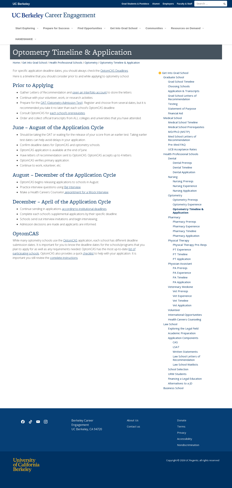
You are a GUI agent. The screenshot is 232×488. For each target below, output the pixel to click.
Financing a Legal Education (185, 378)
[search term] (210, 4)
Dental (172, 158)
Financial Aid (175, 113)
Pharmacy (174, 217)
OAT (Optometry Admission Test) (62, 103)
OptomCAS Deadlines (114, 71)
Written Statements (185, 351)
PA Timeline (180, 277)
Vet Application (182, 305)
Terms (181, 426)
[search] (224, 4)
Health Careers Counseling (184, 319)
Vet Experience (182, 296)
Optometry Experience (187, 204)
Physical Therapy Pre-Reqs (190, 245)
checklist (88, 253)
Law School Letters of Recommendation (186, 358)
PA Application (182, 282)
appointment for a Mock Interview (86, 192)
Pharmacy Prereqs (184, 221)
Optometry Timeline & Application (188, 210)
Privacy (181, 432)
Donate (181, 420)
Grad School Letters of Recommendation (182, 97)
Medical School (172, 118)
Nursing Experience (185, 186)
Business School (173, 388)
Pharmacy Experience (186, 226)
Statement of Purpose (182, 108)
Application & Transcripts (183, 91)
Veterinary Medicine (180, 287)
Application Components (183, 338)
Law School (170, 324)
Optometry (91, 62)
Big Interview (72, 187)
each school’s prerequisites (67, 113)
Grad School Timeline (181, 81)
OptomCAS (70, 240)
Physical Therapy (178, 240)
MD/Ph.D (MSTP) (179, 132)
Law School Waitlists (185, 364)
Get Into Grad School (34, 62)
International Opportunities (185, 314)
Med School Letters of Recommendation (182, 138)
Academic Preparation (182, 333)
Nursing (173, 177)
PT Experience (182, 249)
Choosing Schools (179, 86)
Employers (168, 4)
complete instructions (64, 258)
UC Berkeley (21, 3)
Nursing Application (185, 190)
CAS (175, 342)
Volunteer (174, 310)
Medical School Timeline (183, 122)
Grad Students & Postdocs (135, 4)
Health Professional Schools (65, 62)
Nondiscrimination (188, 445)
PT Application (182, 259)
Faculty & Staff (184, 4)
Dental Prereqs (182, 162)
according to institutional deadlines (84, 209)
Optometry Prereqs (185, 199)
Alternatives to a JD (180, 383)
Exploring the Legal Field (183, 328)
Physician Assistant (180, 263)
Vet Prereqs (180, 291)
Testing (173, 104)
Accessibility (184, 439)
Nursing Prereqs (183, 181)
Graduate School (173, 77)
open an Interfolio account (89, 92)
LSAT (176, 347)
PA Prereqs (180, 268)
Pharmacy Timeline (184, 231)
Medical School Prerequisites (186, 127)
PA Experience (182, 272)
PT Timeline (180, 254)
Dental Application (184, 172)
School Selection (178, 369)
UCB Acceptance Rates (182, 149)
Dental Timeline (182, 167)
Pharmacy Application (186, 235)
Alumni (156, 4)
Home (16, 62)
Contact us (133, 426)
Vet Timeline (180, 300)
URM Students (177, 374)
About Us (132, 420)
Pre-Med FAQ (177, 144)
